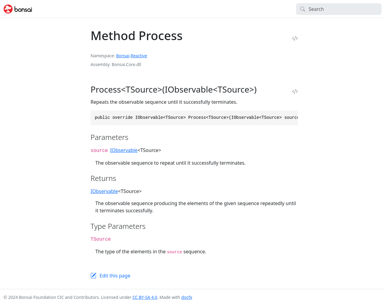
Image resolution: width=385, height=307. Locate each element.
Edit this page (115, 275)
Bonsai (122, 56)
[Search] (338, 9)
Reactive (139, 56)
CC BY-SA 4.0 (144, 297)
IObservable (123, 150)
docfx (186, 297)
